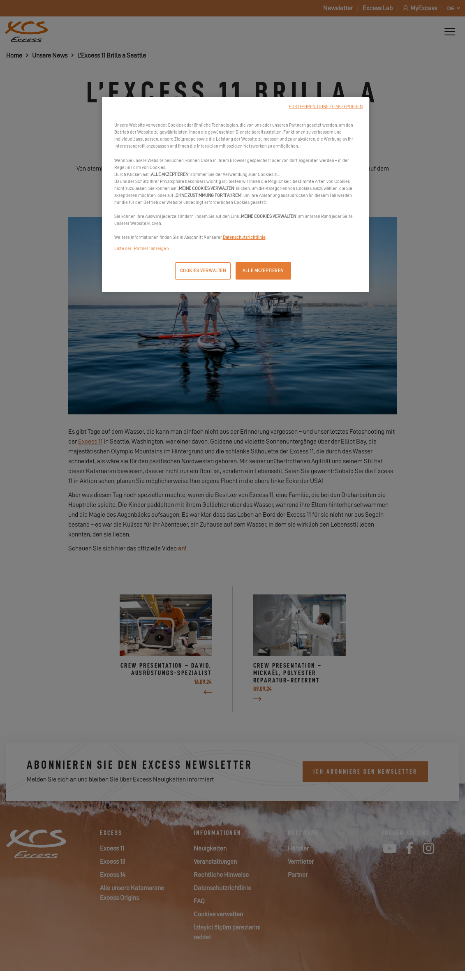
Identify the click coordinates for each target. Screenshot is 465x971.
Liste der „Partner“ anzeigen (141, 248)
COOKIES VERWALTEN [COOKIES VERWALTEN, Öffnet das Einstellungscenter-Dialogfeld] (203, 270)
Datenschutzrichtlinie (244, 237)
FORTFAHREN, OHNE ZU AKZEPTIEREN (326, 106)
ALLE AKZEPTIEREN (263, 270)
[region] (235, 194)
